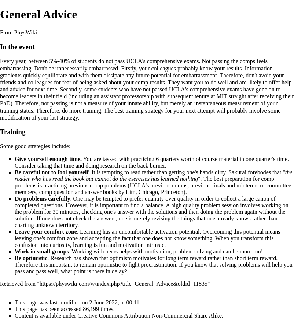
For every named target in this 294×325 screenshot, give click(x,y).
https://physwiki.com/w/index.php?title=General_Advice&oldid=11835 (123, 284)
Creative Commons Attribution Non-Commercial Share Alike (150, 316)
